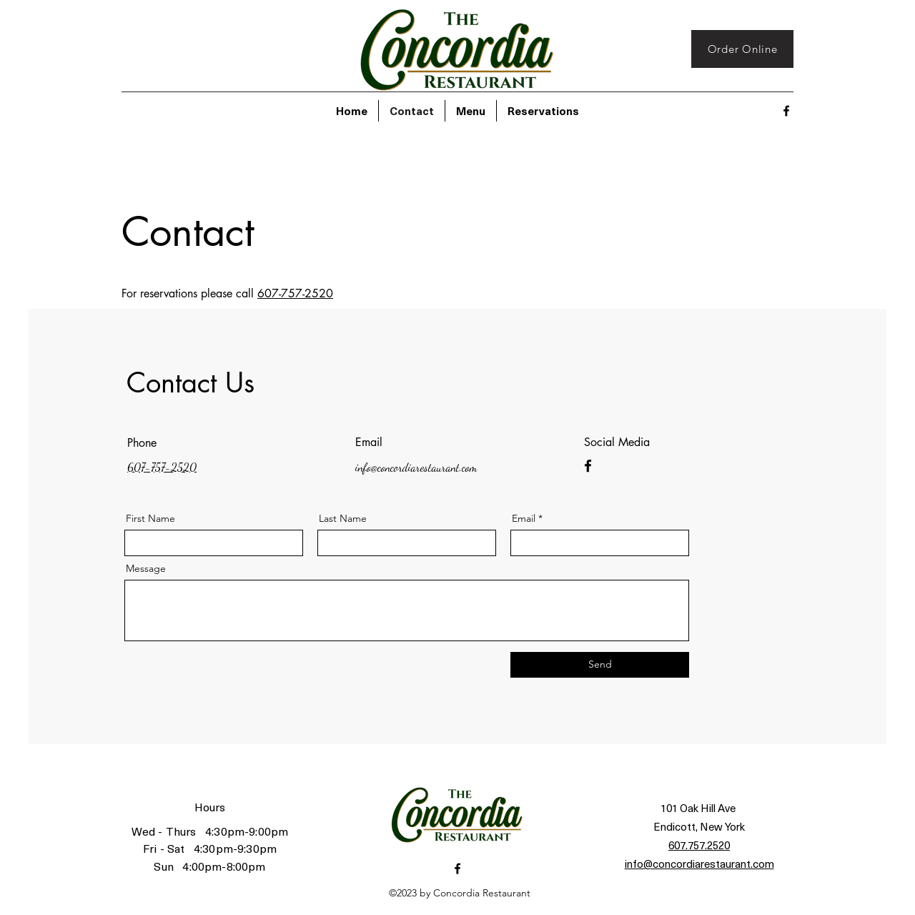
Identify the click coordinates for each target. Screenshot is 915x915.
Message (146, 568)
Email (523, 518)
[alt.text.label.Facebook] (786, 111)
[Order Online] (742, 49)
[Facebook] (588, 466)
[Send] (599, 665)
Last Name (343, 518)
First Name (150, 518)
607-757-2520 (295, 293)
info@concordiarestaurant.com (416, 467)
